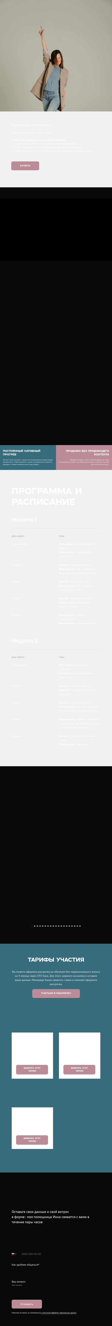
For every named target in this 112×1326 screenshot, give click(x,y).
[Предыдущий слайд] (6, 952)
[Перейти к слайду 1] (32, 987)
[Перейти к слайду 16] (72, 987)
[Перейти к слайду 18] (77, 987)
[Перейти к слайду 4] (40, 987)
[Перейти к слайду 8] (50, 987)
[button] (56, 1055)
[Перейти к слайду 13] (64, 987)
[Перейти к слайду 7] (48, 987)
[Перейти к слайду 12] (61, 987)
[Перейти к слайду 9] (53, 987)
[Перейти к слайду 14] (66, 987)
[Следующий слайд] (106, 952)
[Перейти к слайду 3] (37, 987)
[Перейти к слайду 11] (58, 987)
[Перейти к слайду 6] (45, 987)
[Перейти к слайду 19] (80, 987)
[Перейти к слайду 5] (42, 987)
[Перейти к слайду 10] (56, 987)
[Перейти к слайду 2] (34, 987)
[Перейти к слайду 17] (74, 987)
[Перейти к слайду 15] (69, 987)
